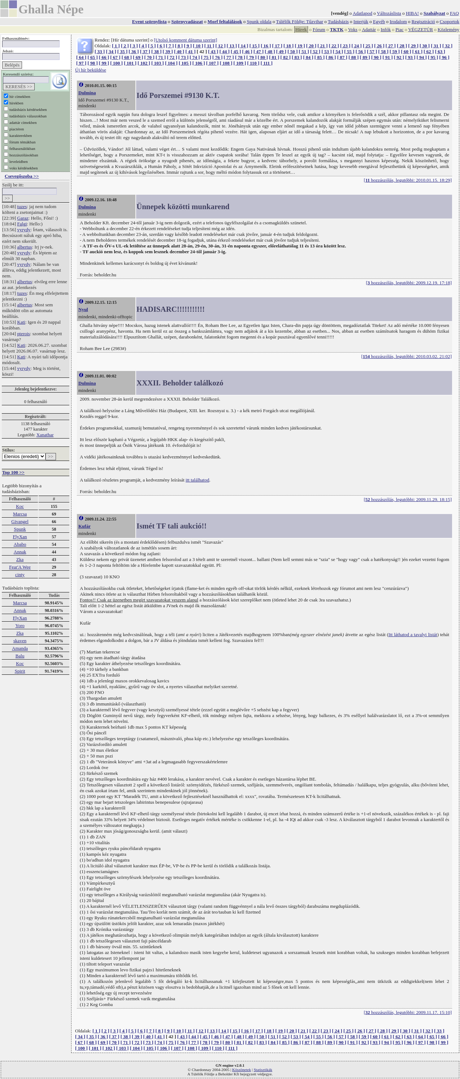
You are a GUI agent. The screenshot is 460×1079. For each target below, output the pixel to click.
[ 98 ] (92, 63)
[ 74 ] (195, 57)
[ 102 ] (144, 63)
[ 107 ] (212, 63)
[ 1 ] (116, 45)
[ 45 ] (236, 51)
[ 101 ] (130, 63)
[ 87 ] (342, 57)
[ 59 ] (395, 51)
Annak (20, 551)
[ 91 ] (387, 57)
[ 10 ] (198, 45)
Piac (399, 29)
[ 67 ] (115, 57)
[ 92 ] (399, 57)
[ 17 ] (277, 45)
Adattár (369, 29)
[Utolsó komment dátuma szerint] (185, 40)
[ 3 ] (134, 45)
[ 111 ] (267, 63)
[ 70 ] (149, 57)
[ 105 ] (185, 63)
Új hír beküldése (90, 70)
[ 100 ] (116, 63)
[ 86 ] (331, 57)
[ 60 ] (406, 51)
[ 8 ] (179, 45)
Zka (19, 559)
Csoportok (449, 21)
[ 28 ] (402, 45)
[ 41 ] (190, 51)
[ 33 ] (100, 51)
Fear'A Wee (20, 567)
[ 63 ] (440, 51)
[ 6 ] (161, 45)
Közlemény (448, 29)
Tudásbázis (338, 21)
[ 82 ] (286, 57)
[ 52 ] (315, 51)
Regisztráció (423, 21)
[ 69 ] (138, 57)
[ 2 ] (125, 45)
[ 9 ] (188, 45)
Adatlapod (362, 13)
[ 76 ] (217, 57)
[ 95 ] (433, 57)
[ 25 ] (368, 45)
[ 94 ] (422, 57)
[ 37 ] (145, 51)
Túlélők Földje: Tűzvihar (299, 21)
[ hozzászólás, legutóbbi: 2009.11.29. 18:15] (408, 499)
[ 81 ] (274, 57)
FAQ (454, 13)
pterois (23, 333)
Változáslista (389, 13)
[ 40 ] (179, 51)
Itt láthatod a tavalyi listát (413, 634)
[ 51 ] (304, 51)
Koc (20, 506)
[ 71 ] (161, 57)
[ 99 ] (104, 63)
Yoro (19, 625)
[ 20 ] (311, 45)
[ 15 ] (254, 45)
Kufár (84, 526)
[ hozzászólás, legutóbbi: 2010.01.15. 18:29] (408, 180)
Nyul (83, 309)
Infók (386, 29)
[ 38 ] (156, 51)
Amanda (20, 648)
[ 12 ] (220, 45)
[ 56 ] (361, 51)
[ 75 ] (206, 57)
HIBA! (412, 13)
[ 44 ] (225, 51)
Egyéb (379, 21)
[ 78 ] (240, 57)
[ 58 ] (383, 51)
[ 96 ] (444, 57)
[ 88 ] (353, 57)
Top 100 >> (13, 472)
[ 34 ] (111, 51)
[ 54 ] (338, 51)
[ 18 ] (288, 45)
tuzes (22, 206)
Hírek (301, 29)
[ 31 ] (436, 45)
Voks (352, 29)
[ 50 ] (292, 51)
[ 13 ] (232, 45)
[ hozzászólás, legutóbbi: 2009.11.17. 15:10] (408, 1012)
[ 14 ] (243, 45)
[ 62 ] (429, 51)
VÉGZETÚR (420, 29)
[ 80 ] (263, 57)
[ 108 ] (226, 63)
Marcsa (20, 514)
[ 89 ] (365, 57)
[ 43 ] (213, 51)
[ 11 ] (209, 45)
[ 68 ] (127, 57)
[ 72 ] (172, 57)
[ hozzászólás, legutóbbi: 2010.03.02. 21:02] (406, 356)
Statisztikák (263, 1069)
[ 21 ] (322, 45)
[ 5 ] (152, 45)
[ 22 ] (334, 45)
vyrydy (24, 229)
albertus (24, 247)
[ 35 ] (122, 51)
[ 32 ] (447, 45)
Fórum (319, 29)
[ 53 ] (326, 51)
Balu (20, 656)
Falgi (22, 223)
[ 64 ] (81, 57)
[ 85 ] (319, 57)
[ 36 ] (134, 51)
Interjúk (360, 21)
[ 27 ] (391, 45)
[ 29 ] (413, 45)
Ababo (20, 544)
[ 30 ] (425, 45)
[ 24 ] (357, 45)
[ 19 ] (300, 45)
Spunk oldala (259, 21)
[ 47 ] (258, 51)
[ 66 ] (104, 57)
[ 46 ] (247, 51)
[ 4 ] (143, 45)
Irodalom (398, 21)
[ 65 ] (92, 57)
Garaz (23, 218)
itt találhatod (197, 480)
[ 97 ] (81, 63)
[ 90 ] (376, 57)
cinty (20, 574)
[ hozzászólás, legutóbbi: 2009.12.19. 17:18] (409, 282)
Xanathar (45, 434)
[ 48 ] (270, 51)
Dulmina (87, 92)
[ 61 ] (417, 51)
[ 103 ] (157, 63)
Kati (21, 322)
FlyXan (20, 536)
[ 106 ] (198, 63)
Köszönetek (241, 1069)
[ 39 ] (168, 51)
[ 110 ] (253, 63)
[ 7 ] (170, 45)
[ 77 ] (229, 57)
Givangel (20, 521)
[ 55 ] (349, 51)
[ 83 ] (297, 57)
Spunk (20, 529)
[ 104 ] (171, 63)
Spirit (20, 671)
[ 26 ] (379, 45)
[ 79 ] (251, 57)
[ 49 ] (281, 51)
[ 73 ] (183, 57)
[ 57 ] (372, 51)
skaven (19, 640)
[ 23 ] (345, 45)
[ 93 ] (410, 57)
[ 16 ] (266, 45)
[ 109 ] (240, 63)
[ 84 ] (308, 57)
